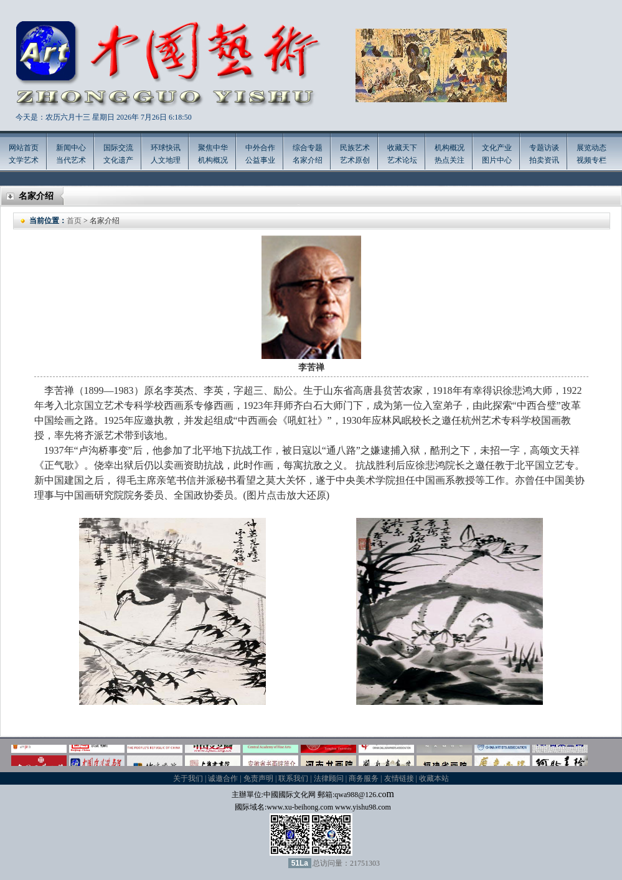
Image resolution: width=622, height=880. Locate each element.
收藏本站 (434, 778)
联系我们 (293, 778)
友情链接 (399, 778)
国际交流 (118, 147)
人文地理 (166, 160)
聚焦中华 (213, 147)
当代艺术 (71, 160)
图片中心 (497, 160)
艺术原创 (355, 160)
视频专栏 (591, 160)
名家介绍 (308, 160)
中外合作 (260, 147)
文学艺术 (24, 160)
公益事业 (260, 160)
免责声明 (258, 778)
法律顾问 (329, 778)
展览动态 (591, 147)
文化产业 (497, 147)
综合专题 (308, 147)
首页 (74, 220)
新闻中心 (71, 147)
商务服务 (364, 778)
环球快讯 (166, 147)
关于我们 (188, 778)
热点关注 (449, 160)
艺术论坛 (402, 160)
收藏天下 (402, 147)
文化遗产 (118, 160)
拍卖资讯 (544, 160)
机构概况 (213, 160)
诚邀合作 (223, 778)
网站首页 (24, 147)
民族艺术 (355, 147)
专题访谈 (544, 147)
